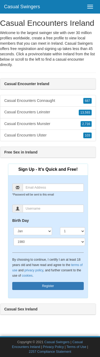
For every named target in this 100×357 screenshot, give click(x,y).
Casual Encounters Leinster (48, 112)
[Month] (33, 231)
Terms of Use (76, 347)
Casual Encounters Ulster (48, 135)
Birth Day (20, 220)
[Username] (53, 209)
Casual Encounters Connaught (48, 101)
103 (87, 135)
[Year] (49, 242)
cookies (27, 275)
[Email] (53, 188)
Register (48, 286)
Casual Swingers (22, 6)
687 (87, 101)
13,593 (85, 112)
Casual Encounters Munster (48, 124)
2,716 (86, 124)
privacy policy (34, 270)
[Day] (72, 231)
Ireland (69, 54)
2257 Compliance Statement (50, 352)
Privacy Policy (53, 347)
